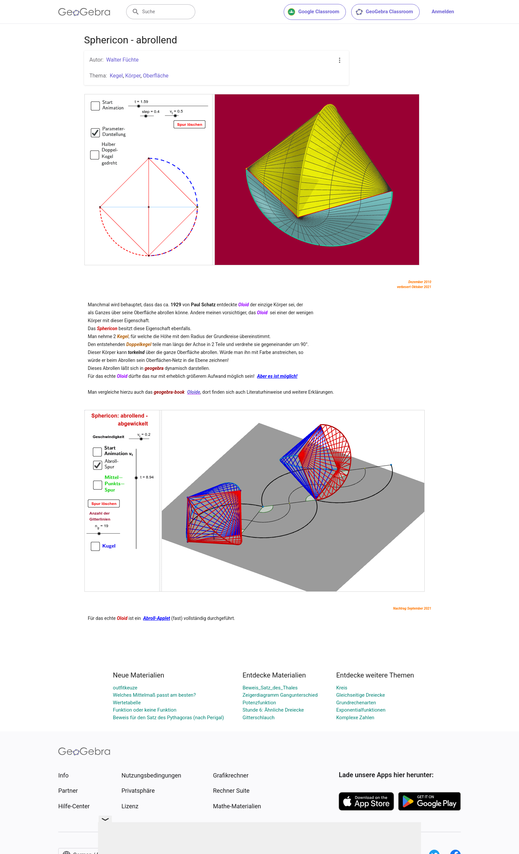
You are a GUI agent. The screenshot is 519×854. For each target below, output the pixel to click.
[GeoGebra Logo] (84, 12)
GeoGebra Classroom (384, 12)
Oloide (193, 392)
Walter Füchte (122, 60)
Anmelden (443, 12)
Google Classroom (313, 12)
